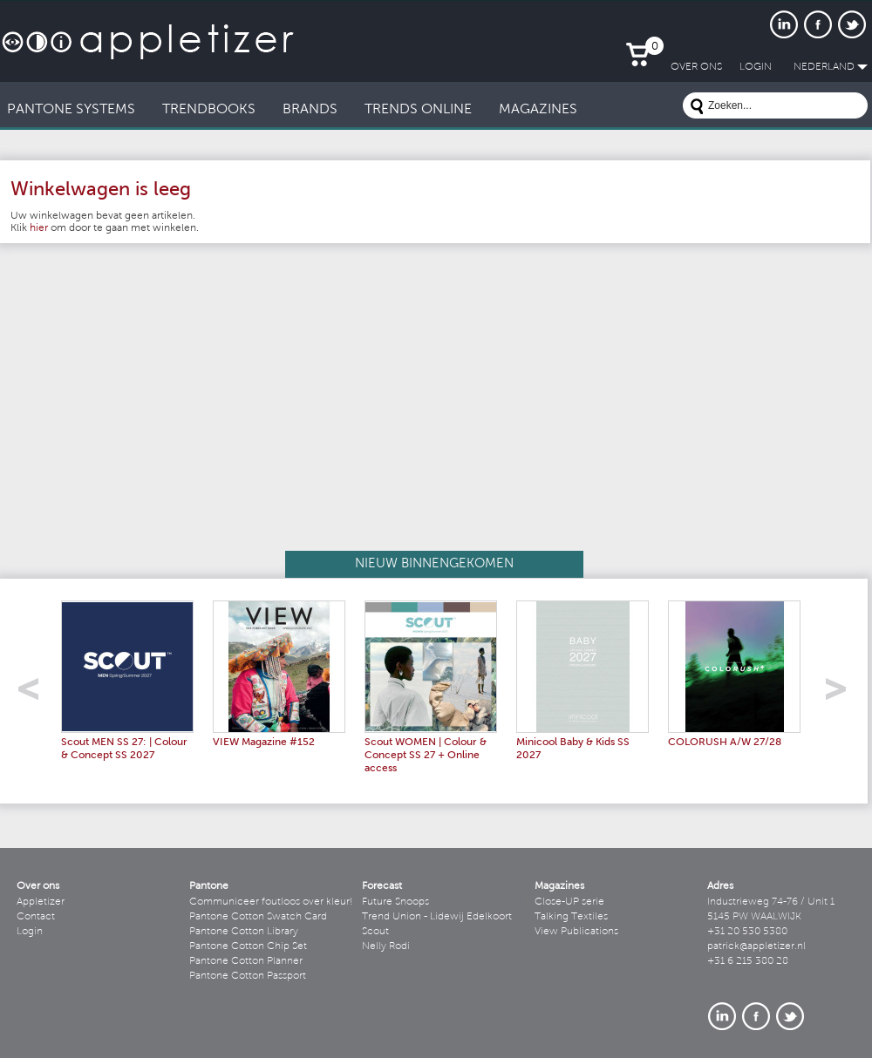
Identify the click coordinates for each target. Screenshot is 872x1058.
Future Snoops (395, 902)
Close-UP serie (569, 902)
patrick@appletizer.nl (756, 946)
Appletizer (41, 902)
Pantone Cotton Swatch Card (258, 917)
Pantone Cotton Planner (246, 961)
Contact (36, 917)
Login (30, 931)
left (34, 694)
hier (39, 228)
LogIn (755, 67)
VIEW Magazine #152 (264, 742)
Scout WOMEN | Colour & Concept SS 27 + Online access (425, 755)
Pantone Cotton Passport (247, 976)
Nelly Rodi (386, 946)
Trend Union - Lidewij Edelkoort (437, 917)
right (842, 694)
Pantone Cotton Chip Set (248, 946)
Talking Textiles (571, 917)
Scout (375, 931)
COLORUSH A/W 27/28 (724, 742)
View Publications (576, 931)
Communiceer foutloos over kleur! (271, 902)
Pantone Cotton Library (243, 931)
